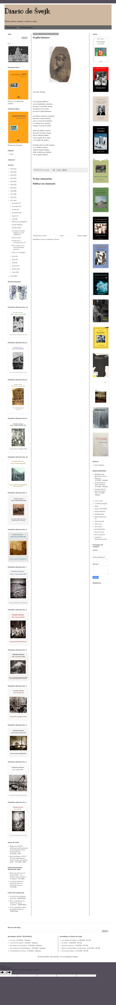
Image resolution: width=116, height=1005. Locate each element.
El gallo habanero (17, 225)
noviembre (15, 206)
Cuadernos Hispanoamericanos (101, 538)
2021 (12, 181)
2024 (12, 172)
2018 (12, 191)
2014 (12, 276)
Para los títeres (16, 238)
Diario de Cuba (99, 532)
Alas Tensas (98, 527)
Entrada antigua (82, 236)
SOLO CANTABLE (101, 509)
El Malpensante (99, 514)
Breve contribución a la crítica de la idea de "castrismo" (17, 903)
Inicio (62, 236)
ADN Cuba (98, 524)
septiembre (15, 212)
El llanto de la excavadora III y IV (19, 241)
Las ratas (12, 940)
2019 (12, 188)
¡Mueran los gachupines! (19, 222)
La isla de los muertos (17, 943)
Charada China (16, 228)
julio (13, 219)
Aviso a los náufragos (18, 252)
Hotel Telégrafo (99, 465)
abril (13, 263)
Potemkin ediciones (26, 27)
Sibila (96, 506)
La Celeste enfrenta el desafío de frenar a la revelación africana (16, 883)
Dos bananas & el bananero (18, 945)
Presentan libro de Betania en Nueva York (100, 491)
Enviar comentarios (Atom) (50, 239)
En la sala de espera (68, 951)
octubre (14, 209)
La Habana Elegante (101, 503)
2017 (12, 194)
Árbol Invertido (99, 521)
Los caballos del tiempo (69, 940)
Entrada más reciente (39, 236)
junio (14, 256)
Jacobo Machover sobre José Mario (100, 484)
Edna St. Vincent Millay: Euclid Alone (74, 948)
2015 (12, 200)
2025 (12, 169)
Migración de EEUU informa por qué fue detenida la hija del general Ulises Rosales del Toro (19, 849)
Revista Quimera (100, 534)
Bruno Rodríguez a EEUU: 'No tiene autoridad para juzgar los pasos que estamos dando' (19, 859)
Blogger (75, 957)
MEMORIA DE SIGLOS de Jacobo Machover (101, 476)
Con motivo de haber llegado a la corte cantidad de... (18, 232)
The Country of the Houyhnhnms (20, 948)
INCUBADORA (100, 529)
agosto (14, 216)
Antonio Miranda (100, 511)
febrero (14, 269)
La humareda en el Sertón (18, 951)
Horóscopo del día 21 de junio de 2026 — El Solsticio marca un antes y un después (18, 876)
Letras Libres (99, 501)
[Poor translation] (8, 972)
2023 (12, 175)
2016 (12, 197)
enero (14, 272)
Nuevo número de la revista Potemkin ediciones (18, 247)
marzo (14, 266)
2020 (12, 184)
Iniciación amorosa (68, 945)
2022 (12, 178)
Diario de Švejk (27, 11)
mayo (14, 259)
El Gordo (64, 943)
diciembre (15, 203)
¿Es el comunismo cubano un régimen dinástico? (18, 908)
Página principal (11, 27)
